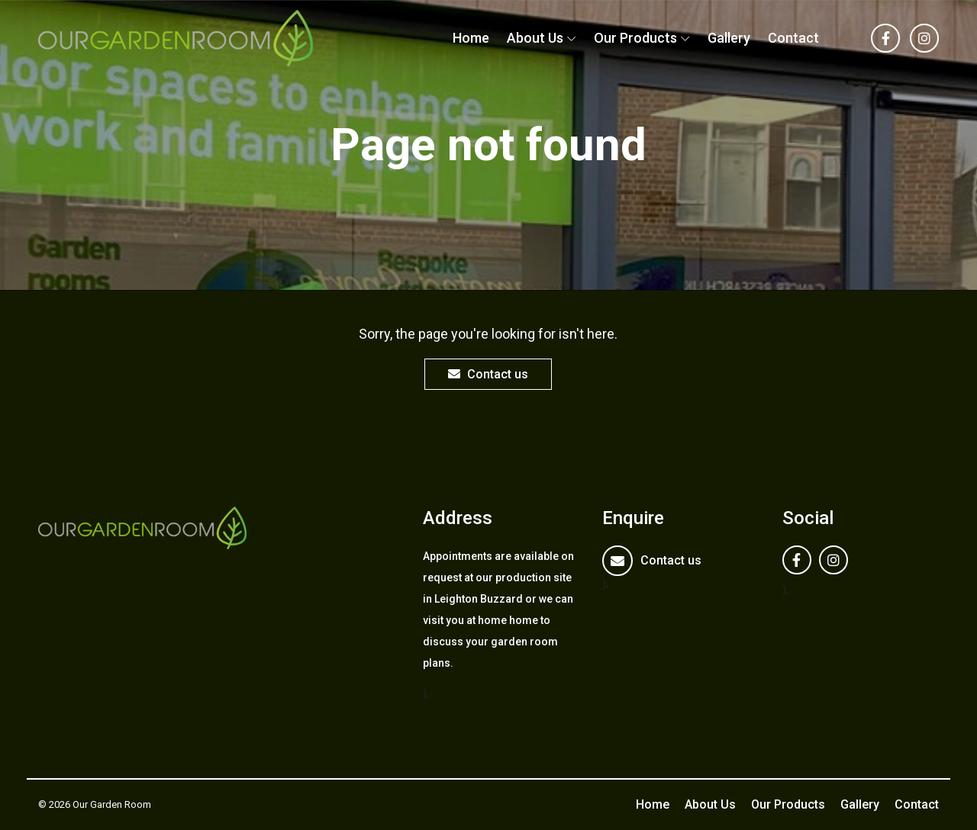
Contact (793, 38)
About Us (535, 38)
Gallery (729, 38)
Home (471, 38)
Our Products (635, 38)
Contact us (488, 374)
